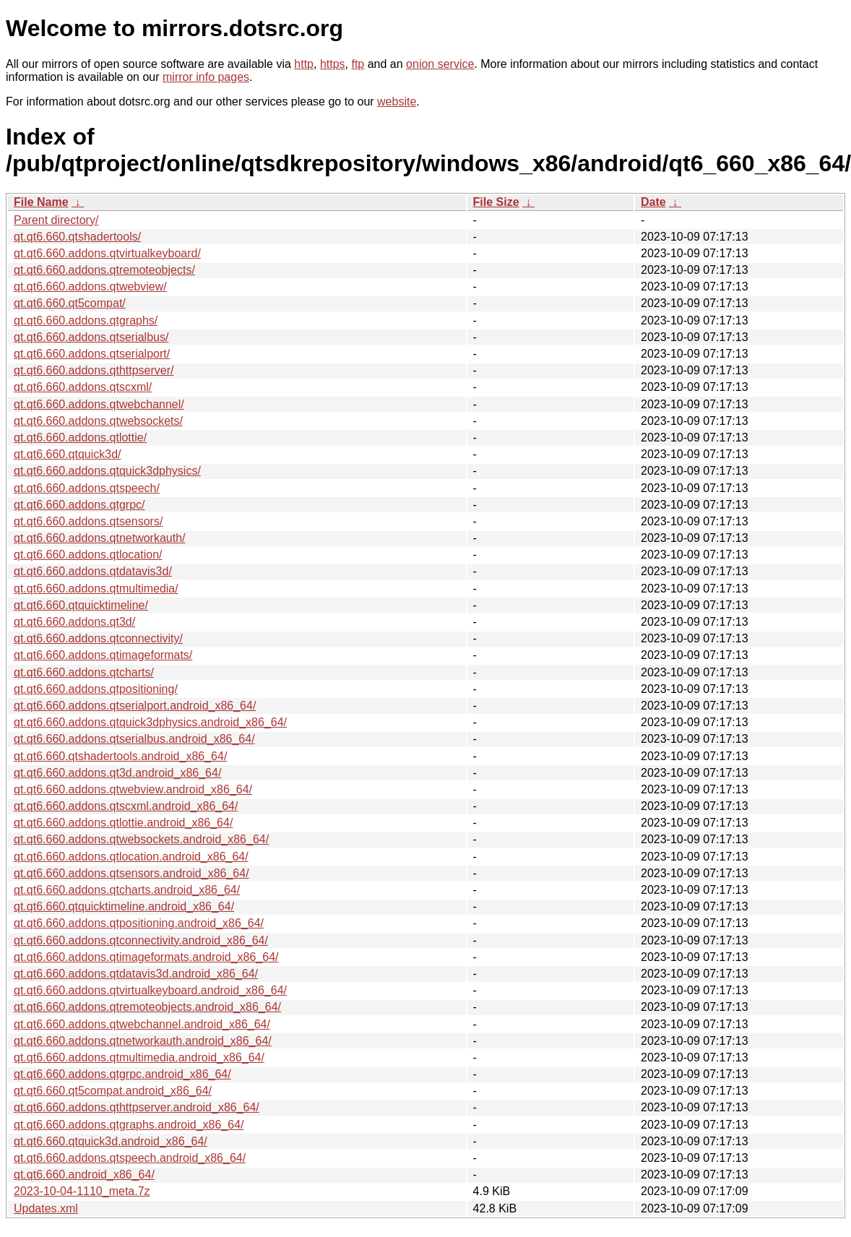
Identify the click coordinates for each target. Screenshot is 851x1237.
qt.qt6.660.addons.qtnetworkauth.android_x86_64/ (143, 1041)
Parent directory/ (56, 220)
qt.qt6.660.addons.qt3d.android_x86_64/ (117, 773)
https (332, 64)
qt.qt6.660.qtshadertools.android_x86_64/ (120, 756)
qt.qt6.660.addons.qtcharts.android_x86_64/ (127, 890)
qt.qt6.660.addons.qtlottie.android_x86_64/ (123, 822)
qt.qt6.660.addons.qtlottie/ (80, 437)
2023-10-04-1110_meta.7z (82, 1191)
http (304, 64)
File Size (496, 202)
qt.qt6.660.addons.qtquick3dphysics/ (107, 471)
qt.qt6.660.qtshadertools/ (77, 236)
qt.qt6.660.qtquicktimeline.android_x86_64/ (124, 906)
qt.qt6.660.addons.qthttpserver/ (93, 370)
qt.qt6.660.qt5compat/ (70, 303)
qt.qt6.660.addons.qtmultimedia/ (96, 588)
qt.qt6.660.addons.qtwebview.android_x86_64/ (133, 789)
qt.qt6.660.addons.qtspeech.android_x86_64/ (130, 1158)
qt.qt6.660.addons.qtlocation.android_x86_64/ (131, 856)
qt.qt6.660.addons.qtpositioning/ (96, 689)
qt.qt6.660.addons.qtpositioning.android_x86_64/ (139, 923)
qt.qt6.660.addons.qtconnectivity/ (98, 638)
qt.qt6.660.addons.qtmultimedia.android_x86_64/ (139, 1057)
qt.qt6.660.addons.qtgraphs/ (85, 320)
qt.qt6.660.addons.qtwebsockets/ (98, 421)
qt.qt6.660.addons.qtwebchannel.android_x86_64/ (142, 1024)
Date (653, 202)
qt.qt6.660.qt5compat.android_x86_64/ (113, 1091)
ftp (357, 64)
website (396, 101)
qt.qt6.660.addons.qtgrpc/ (79, 505)
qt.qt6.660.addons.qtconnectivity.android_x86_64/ (141, 940)
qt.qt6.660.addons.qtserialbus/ (91, 337)
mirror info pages (206, 77)
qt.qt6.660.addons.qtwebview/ (90, 286)
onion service (440, 64)
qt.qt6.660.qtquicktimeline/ (81, 605)
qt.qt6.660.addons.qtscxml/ (83, 387)
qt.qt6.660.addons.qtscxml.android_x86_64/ (126, 806)
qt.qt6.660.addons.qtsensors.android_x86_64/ (131, 873)
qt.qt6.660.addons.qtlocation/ (88, 554)
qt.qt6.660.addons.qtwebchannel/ (99, 404)
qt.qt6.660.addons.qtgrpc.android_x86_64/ (122, 1074)
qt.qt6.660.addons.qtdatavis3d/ (93, 571)
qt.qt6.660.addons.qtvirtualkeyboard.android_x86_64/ (150, 990)
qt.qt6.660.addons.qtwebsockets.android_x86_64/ (141, 839)
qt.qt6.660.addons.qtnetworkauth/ (100, 538)
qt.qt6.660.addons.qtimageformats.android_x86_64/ (146, 957)
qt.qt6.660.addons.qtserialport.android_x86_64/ (135, 705)
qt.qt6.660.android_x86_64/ (84, 1174)
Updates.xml (46, 1208)
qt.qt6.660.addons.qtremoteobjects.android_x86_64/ (147, 1007)
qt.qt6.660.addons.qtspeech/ (87, 488)
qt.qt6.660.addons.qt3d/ (74, 622)
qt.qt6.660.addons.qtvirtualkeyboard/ (107, 253)
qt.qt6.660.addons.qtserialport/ (92, 354)
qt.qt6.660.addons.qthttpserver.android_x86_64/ (136, 1107)
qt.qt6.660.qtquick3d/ (67, 454)
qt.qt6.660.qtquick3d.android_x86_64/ (110, 1141)
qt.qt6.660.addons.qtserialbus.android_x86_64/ (134, 739)
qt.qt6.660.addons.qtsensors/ (88, 521)
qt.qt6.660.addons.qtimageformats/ (103, 655)
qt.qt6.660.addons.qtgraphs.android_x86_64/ (128, 1125)
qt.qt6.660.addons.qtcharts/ (84, 672)
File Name (41, 202)
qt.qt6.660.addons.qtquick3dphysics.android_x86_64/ (150, 722)
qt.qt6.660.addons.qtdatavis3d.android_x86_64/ (136, 973)
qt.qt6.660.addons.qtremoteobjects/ (104, 270)
